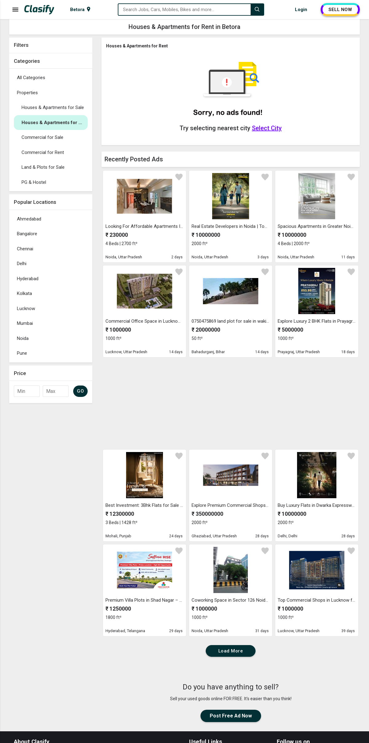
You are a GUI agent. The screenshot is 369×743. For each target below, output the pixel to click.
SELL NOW (340, 9)
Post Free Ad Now (231, 716)
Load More (230, 651)
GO (80, 391)
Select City (267, 128)
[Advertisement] (50, 498)
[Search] (257, 9)
